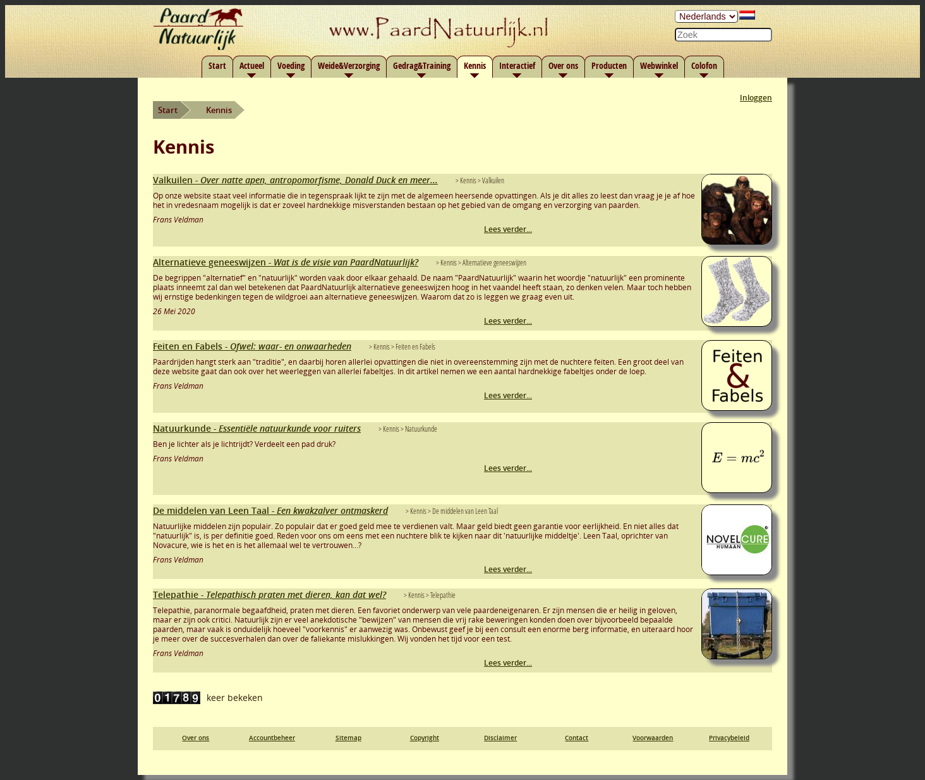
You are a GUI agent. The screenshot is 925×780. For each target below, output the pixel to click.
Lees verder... (508, 229)
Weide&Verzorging (349, 65)
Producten (609, 65)
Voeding (291, 65)
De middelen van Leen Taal (270, 510)
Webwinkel (659, 65)
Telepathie (269, 594)
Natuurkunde (257, 428)
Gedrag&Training (421, 65)
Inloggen (756, 97)
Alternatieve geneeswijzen (285, 262)
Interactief (517, 65)
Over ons (563, 65)
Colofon (704, 65)
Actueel (251, 65)
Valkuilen (295, 180)
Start (217, 65)
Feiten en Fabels (252, 346)
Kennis (475, 65)
